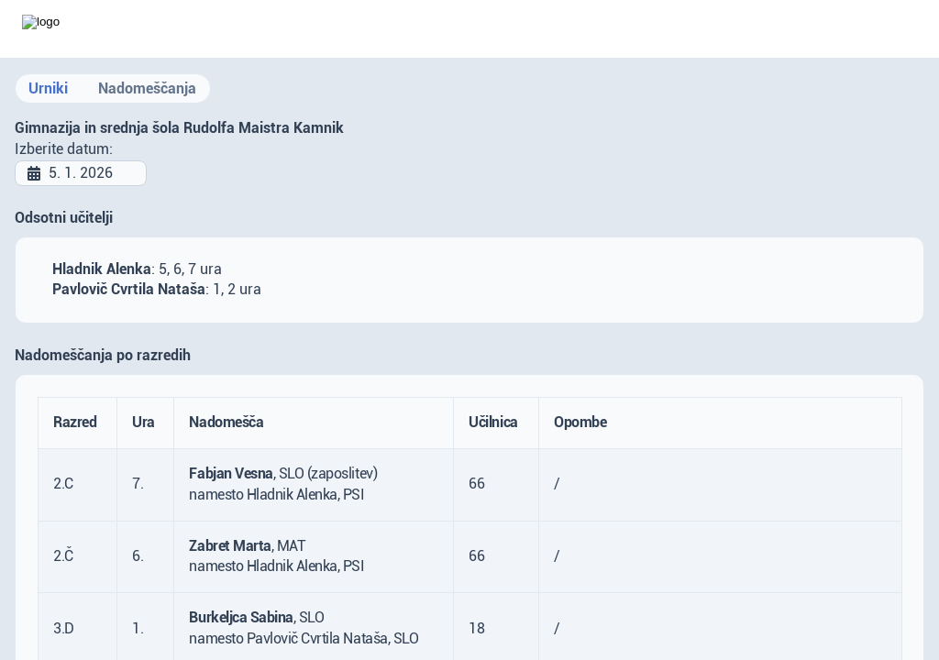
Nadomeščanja (147, 88)
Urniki (48, 88)
